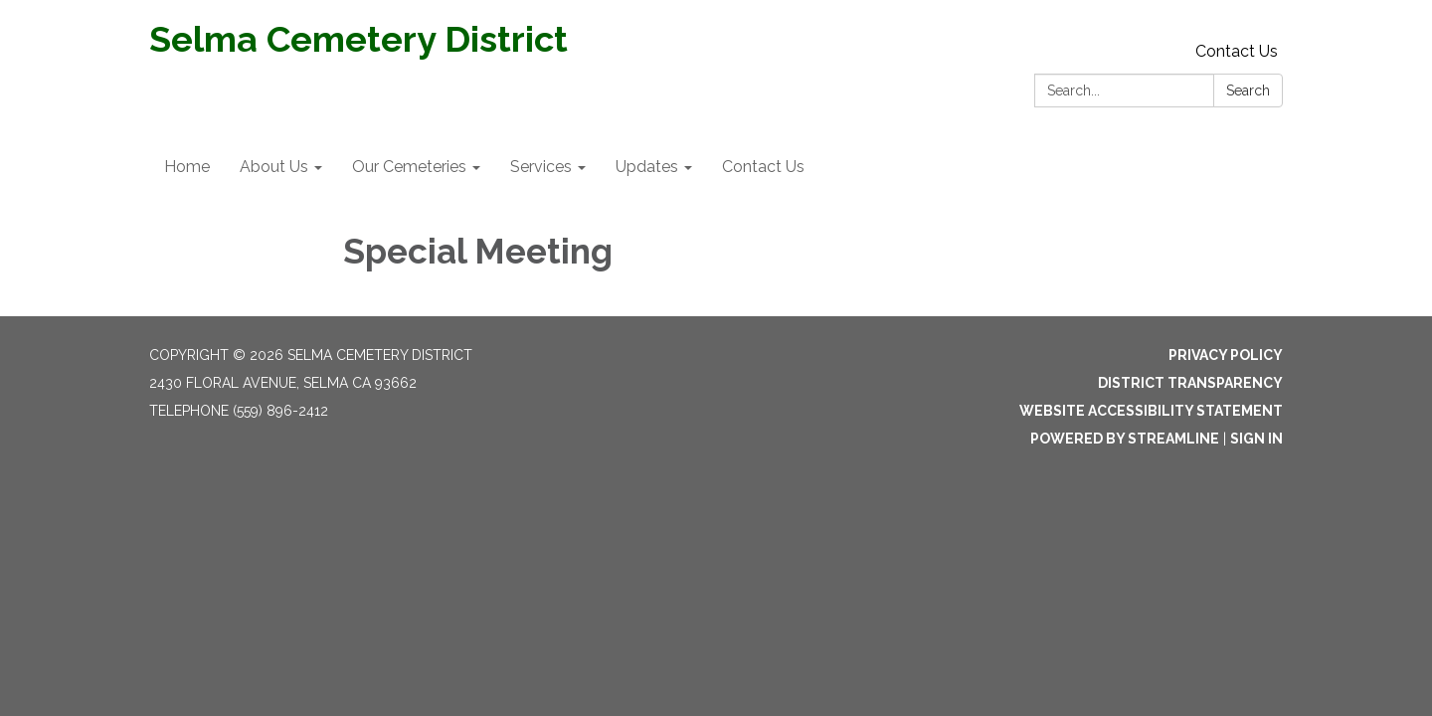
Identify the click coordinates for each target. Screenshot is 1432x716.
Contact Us (1236, 51)
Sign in (1256, 439)
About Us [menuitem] (274, 166)
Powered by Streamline (1124, 439)
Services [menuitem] (541, 166)
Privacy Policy (1225, 355)
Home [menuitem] (187, 166)
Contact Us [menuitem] (763, 166)
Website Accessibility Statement (1151, 411)
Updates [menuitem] (647, 166)
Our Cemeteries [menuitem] (409, 166)
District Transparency (1190, 383)
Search (1248, 90)
